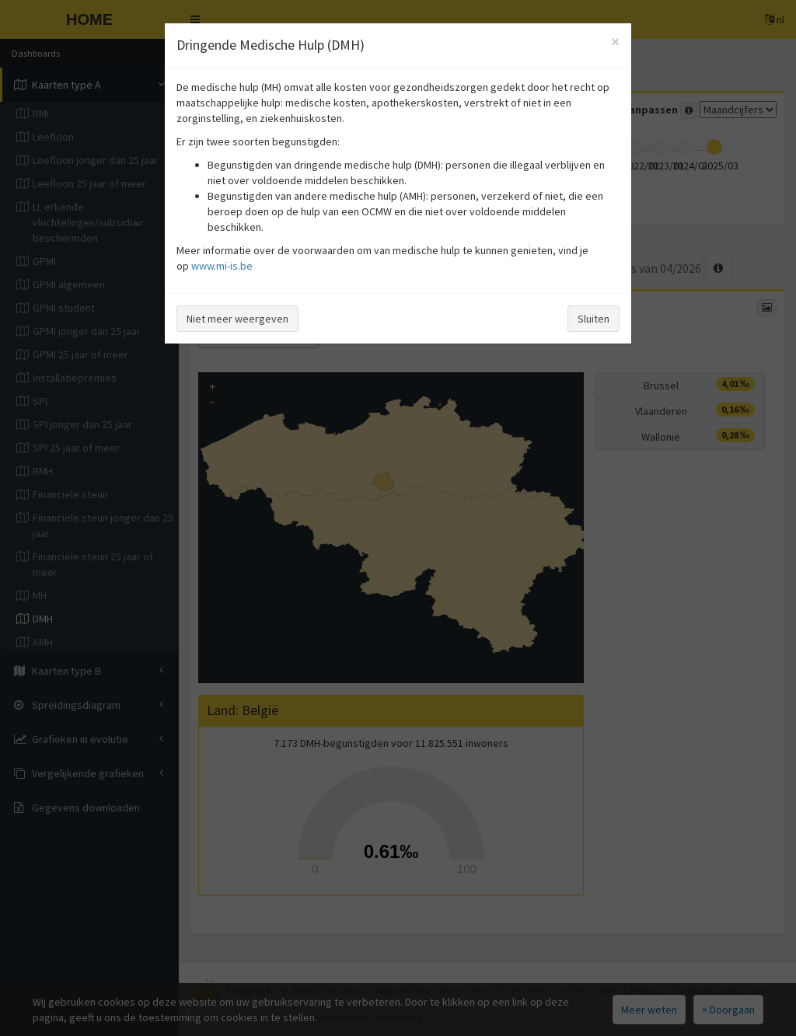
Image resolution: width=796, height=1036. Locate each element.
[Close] (615, 41)
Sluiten (593, 319)
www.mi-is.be (222, 266)
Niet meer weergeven (237, 319)
